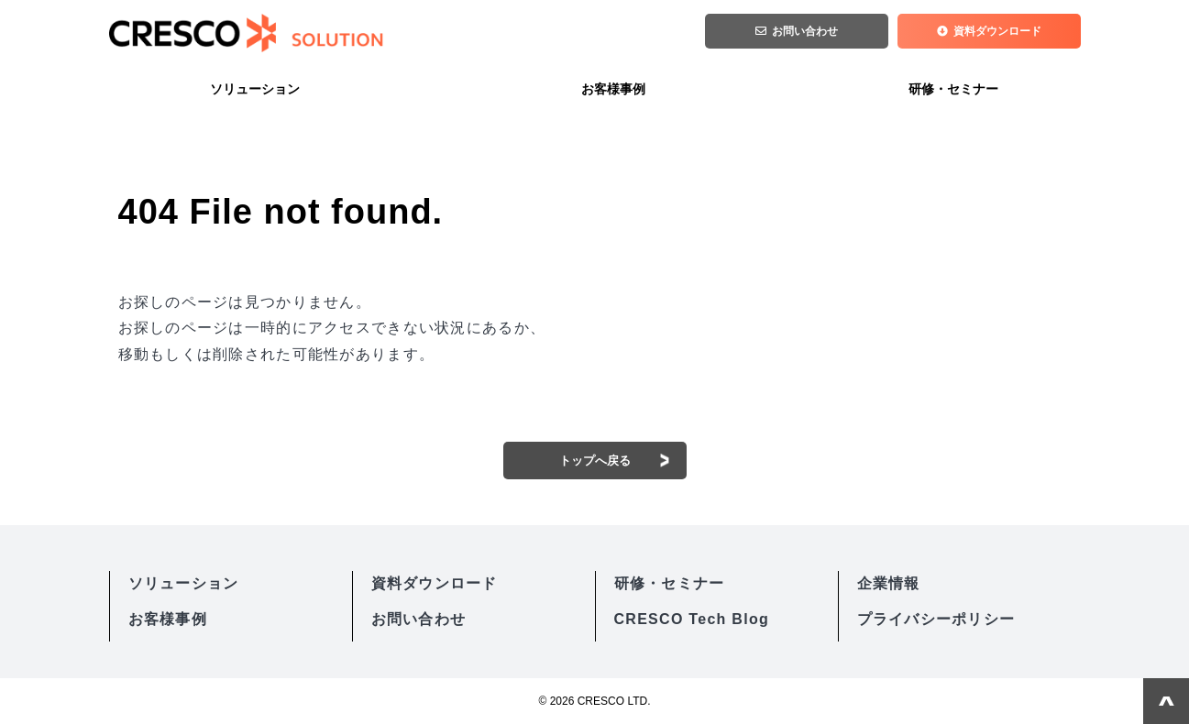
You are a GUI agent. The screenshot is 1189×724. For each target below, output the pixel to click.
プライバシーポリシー (936, 619)
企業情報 (888, 583)
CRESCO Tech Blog (692, 619)
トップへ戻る (595, 460)
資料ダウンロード (997, 32)
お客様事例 (613, 89)
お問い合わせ (805, 32)
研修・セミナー (953, 89)
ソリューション (255, 89)
